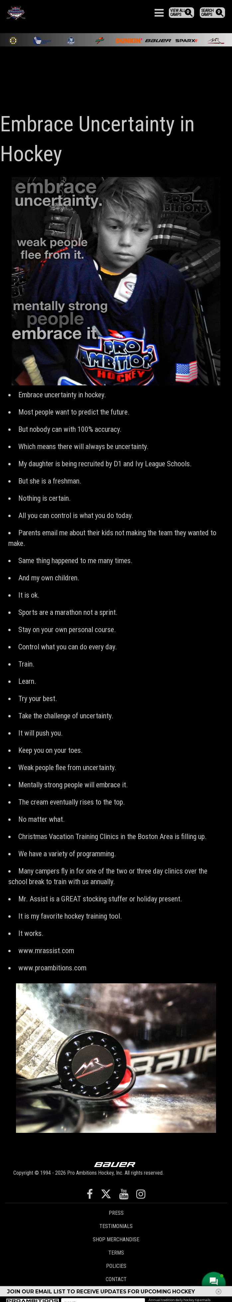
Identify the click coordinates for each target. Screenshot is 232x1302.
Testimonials (116, 1226)
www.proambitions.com (52, 968)
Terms (116, 1253)
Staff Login (116, 1292)
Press (116, 1213)
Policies (116, 1266)
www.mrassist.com (46, 950)
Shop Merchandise (116, 1239)
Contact (116, 1279)
